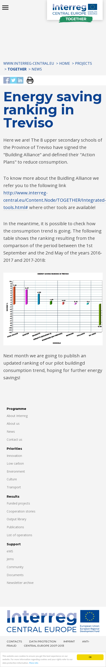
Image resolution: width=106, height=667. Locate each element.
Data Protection (42, 641)
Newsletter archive (20, 583)
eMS (10, 551)
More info (33, 663)
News (37, 69)
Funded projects (18, 503)
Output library (16, 519)
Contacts (14, 641)
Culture (12, 479)
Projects (83, 63)
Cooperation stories (21, 511)
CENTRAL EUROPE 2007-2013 (44, 645)
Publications (15, 527)
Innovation (14, 456)
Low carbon (15, 463)
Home (64, 63)
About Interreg (17, 416)
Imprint (69, 641)
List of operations (19, 535)
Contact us (14, 439)
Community (15, 567)
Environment (16, 471)
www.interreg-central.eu (28, 63)
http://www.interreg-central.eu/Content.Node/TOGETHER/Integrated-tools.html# (54, 200)
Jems (10, 559)
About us (13, 423)
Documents (15, 575)
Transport (14, 487)
